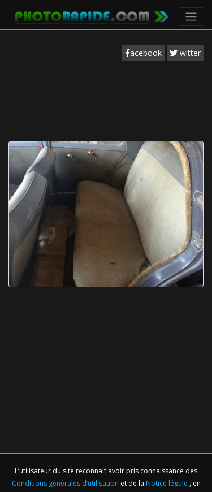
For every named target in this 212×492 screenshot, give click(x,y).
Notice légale (167, 483)
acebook (143, 53)
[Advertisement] (106, 101)
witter (185, 53)
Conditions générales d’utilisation (66, 483)
